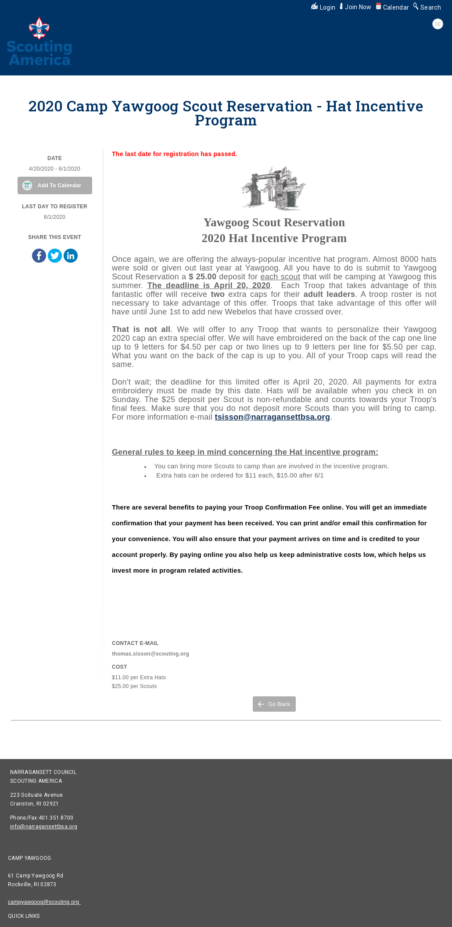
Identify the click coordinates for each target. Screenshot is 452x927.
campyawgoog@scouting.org (44, 902)
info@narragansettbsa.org (43, 827)
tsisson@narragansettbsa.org (272, 417)
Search (427, 7)
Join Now (355, 7)
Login (323, 7)
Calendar (392, 7)
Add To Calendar (60, 185)
